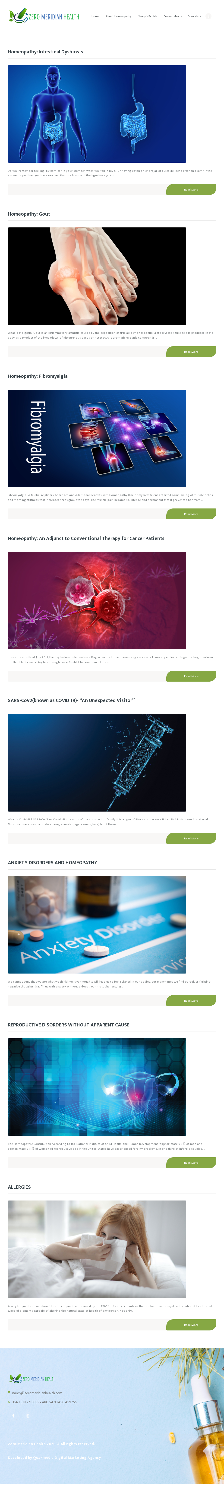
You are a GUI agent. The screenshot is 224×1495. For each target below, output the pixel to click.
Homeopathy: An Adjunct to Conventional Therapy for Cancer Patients (95, 541)
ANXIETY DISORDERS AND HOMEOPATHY (59, 868)
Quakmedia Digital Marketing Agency (67, 1468)
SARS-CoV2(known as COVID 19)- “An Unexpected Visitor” (78, 705)
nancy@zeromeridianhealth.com (40, 1400)
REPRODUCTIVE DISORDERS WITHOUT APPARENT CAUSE (78, 1031)
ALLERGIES (21, 1194)
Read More (191, 190)
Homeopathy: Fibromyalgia (41, 378)
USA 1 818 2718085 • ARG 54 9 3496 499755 (49, 1411)
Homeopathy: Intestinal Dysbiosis (49, 52)
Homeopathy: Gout (31, 215)
